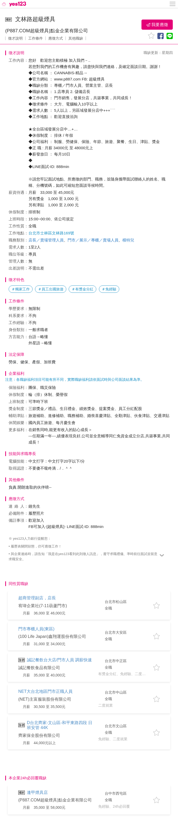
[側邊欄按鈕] (173, 4)
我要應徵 (157, 24)
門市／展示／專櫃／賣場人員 (93, 240)
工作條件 (35, 38)
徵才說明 (15, 38)
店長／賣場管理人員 (46, 240)
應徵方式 (55, 38)
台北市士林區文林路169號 (51, 233)
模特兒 (128, 240)
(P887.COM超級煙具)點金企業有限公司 (46, 30)
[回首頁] (13, 4)
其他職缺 (75, 38)
